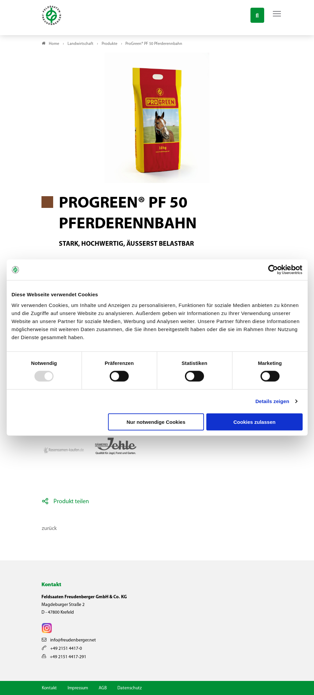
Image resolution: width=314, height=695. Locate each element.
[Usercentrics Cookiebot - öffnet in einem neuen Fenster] (273, 269)
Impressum (78, 688)
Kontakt (49, 688)
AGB (103, 688)
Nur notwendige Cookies (155, 421)
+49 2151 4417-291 (64, 657)
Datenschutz (129, 688)
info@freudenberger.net (69, 640)
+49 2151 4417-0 (62, 648)
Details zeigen (272, 401)
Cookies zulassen (254, 421)
